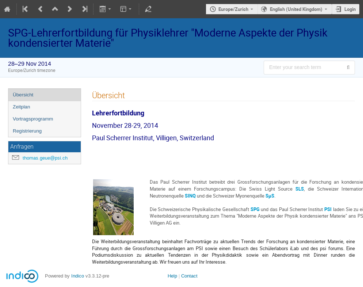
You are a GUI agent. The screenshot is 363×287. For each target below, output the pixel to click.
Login (350, 9)
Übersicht (23, 94)
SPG (255, 209)
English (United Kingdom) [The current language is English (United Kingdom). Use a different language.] (296, 9)
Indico (77, 276)
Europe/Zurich (233, 9)
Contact (189, 276)
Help (172, 276)
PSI (328, 209)
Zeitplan (21, 107)
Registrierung (27, 131)
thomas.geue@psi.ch (45, 158)
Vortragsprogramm (33, 119)
